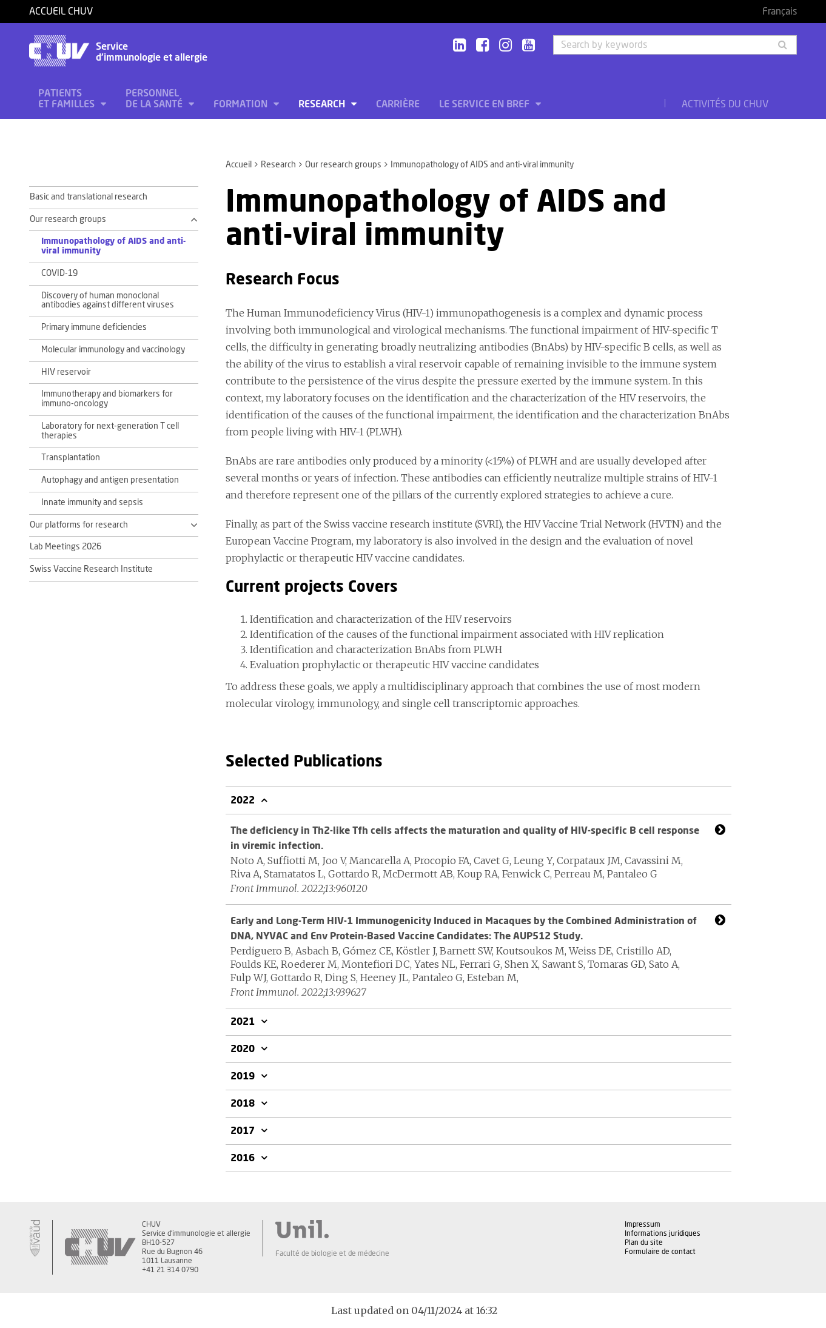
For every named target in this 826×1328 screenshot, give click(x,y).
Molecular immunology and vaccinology (113, 350)
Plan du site (644, 1242)
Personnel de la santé (155, 99)
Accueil (239, 165)
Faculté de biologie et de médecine (332, 1253)
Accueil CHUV (61, 11)
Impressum (642, 1224)
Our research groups (343, 165)
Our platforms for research (79, 525)
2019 (243, 1076)
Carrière (398, 104)
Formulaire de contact (660, 1251)
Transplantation (70, 458)
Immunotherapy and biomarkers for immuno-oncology (107, 399)
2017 (243, 1131)
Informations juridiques (662, 1233)
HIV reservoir (66, 372)
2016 (243, 1158)
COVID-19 (59, 273)
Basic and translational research (88, 197)
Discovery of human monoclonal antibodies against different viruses (107, 301)
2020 (243, 1049)
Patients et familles (67, 99)
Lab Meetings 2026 (65, 547)
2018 (243, 1103)
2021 (243, 1022)
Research (323, 104)
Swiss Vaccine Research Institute (91, 569)
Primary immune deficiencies (94, 327)
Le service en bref (485, 104)
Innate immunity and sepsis (92, 502)
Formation (241, 104)
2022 (243, 800)
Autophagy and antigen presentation (110, 480)
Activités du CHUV (725, 104)
